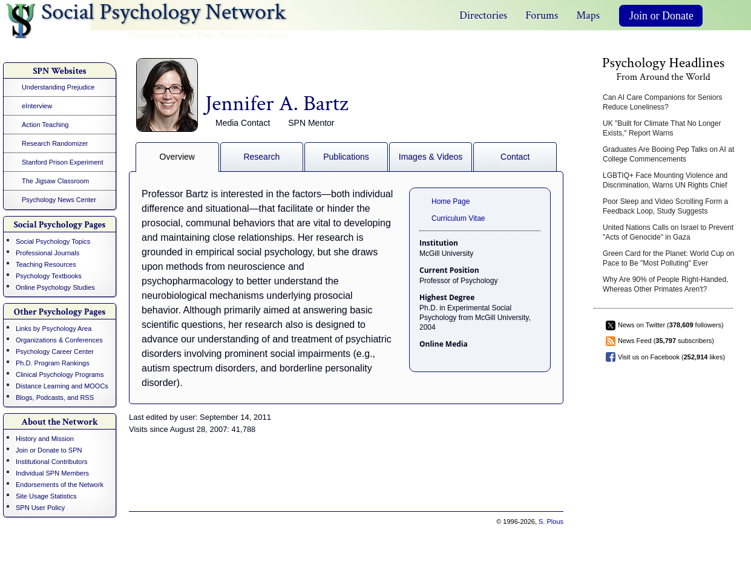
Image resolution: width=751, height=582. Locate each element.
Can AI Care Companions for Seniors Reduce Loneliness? (662, 102)
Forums (541, 15)
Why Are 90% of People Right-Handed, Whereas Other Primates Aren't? (665, 284)
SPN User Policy (40, 507)
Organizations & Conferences (59, 340)
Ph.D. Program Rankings (53, 363)
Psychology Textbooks (49, 276)
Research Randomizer (55, 143)
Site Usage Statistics (46, 496)
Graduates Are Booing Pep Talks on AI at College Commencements (668, 154)
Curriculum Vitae (458, 218)
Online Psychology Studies (55, 287)
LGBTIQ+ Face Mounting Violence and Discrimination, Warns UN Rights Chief (665, 180)
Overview (177, 157)
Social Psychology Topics (53, 241)
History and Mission (45, 438)
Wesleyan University (253, 35)
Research (261, 157)
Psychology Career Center (55, 351)
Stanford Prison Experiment (62, 162)
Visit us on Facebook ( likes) (671, 357)
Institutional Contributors (52, 461)
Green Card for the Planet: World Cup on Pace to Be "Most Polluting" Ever (668, 258)
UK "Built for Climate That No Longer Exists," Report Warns (662, 128)
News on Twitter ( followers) (671, 325)
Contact (515, 157)
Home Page (450, 201)
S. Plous (551, 521)
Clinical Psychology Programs (60, 374)
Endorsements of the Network (59, 484)
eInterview (37, 106)
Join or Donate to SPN (49, 450)
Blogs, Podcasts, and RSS (55, 397)
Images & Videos (431, 157)
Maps (588, 15)
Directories (483, 15)
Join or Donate (661, 16)
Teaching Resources (46, 264)
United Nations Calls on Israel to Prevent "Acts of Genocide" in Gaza (668, 232)
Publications (346, 157)
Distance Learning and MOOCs (62, 386)
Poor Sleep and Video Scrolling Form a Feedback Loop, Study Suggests (665, 206)
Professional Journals (47, 253)
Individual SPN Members (52, 473)
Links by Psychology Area (53, 328)
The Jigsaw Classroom (55, 181)
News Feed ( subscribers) (666, 340)
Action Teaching (45, 124)
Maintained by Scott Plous (171, 35)
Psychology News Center (59, 199)
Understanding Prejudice (58, 87)
